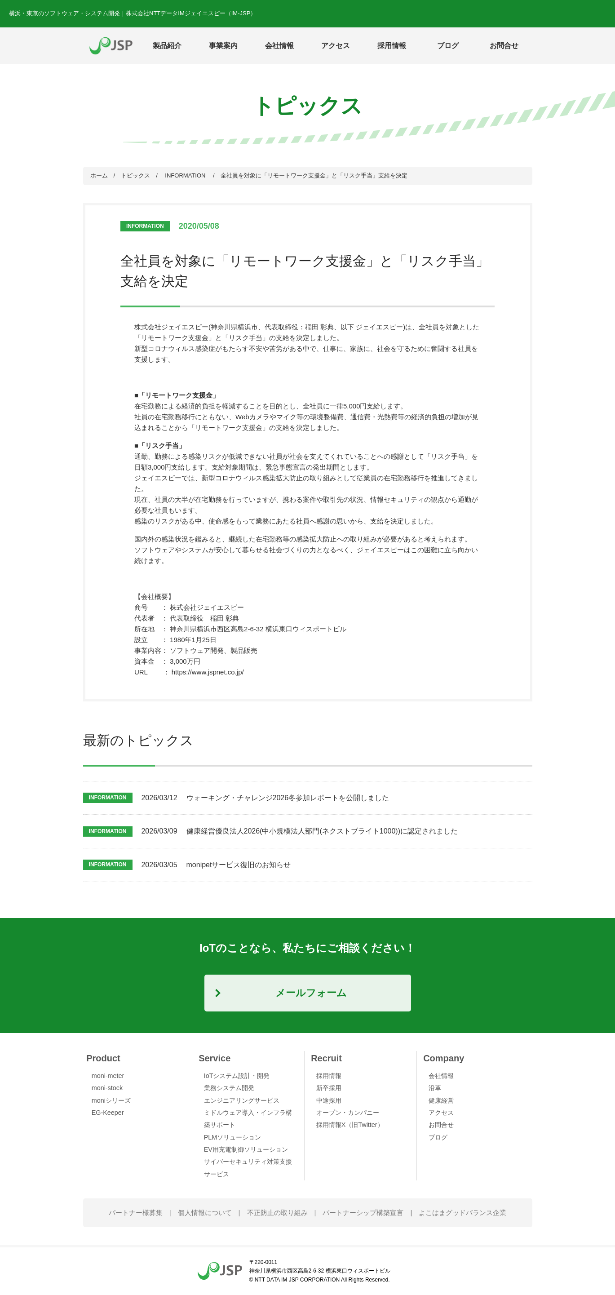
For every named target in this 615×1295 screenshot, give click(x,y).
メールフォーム (311, 992)
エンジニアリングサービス (241, 1100)
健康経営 (441, 1100)
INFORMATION (185, 175)
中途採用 (328, 1100)
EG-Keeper (108, 1112)
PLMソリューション (232, 1137)
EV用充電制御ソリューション (246, 1149)
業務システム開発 (229, 1087)
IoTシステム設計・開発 (237, 1075)
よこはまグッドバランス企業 (462, 1212)
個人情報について (205, 1212)
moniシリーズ (111, 1100)
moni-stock (107, 1087)
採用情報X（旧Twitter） (350, 1124)
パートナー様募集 (136, 1212)
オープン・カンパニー (347, 1112)
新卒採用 (328, 1087)
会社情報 (441, 1075)
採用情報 (328, 1075)
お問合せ (504, 45)
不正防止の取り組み (277, 1212)
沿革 (435, 1087)
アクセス (335, 45)
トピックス (135, 175)
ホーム (99, 175)
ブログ (448, 45)
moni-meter (108, 1075)
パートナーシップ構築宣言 (363, 1212)
